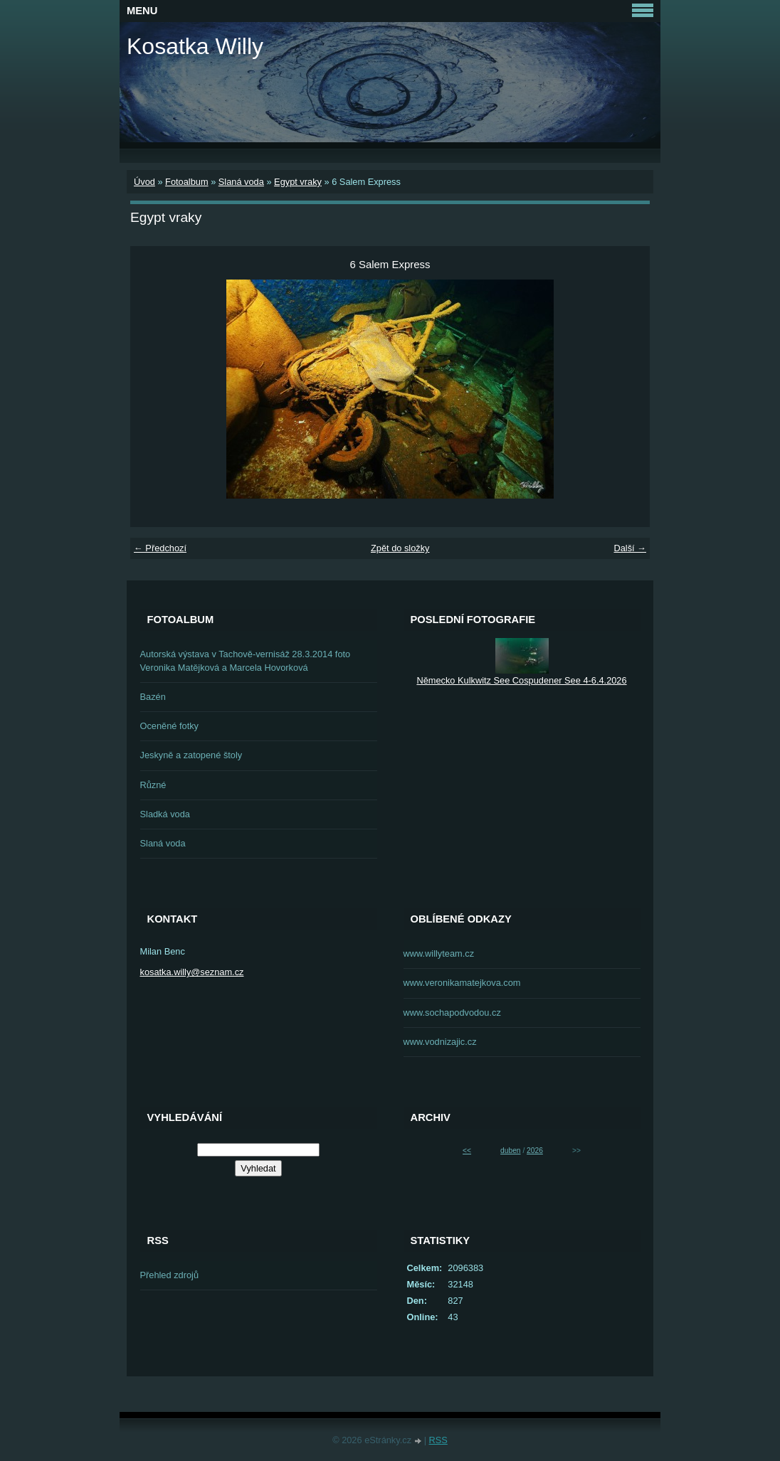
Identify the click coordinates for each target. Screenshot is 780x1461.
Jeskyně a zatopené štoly (191, 755)
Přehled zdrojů (169, 1275)
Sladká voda (165, 814)
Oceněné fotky (169, 726)
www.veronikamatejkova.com (462, 982)
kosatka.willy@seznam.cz (192, 972)
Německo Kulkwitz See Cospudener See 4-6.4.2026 (521, 680)
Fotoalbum (186, 181)
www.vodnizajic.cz (440, 1041)
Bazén (153, 696)
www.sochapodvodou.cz (452, 1012)
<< (467, 1150)
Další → (629, 548)
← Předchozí (160, 548)
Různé (153, 785)
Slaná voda (241, 181)
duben (510, 1150)
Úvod (144, 181)
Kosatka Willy (195, 46)
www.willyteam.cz (439, 953)
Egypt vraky (298, 181)
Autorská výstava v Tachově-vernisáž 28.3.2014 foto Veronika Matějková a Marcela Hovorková (245, 661)
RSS (438, 1440)
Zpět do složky (400, 548)
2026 (535, 1150)
